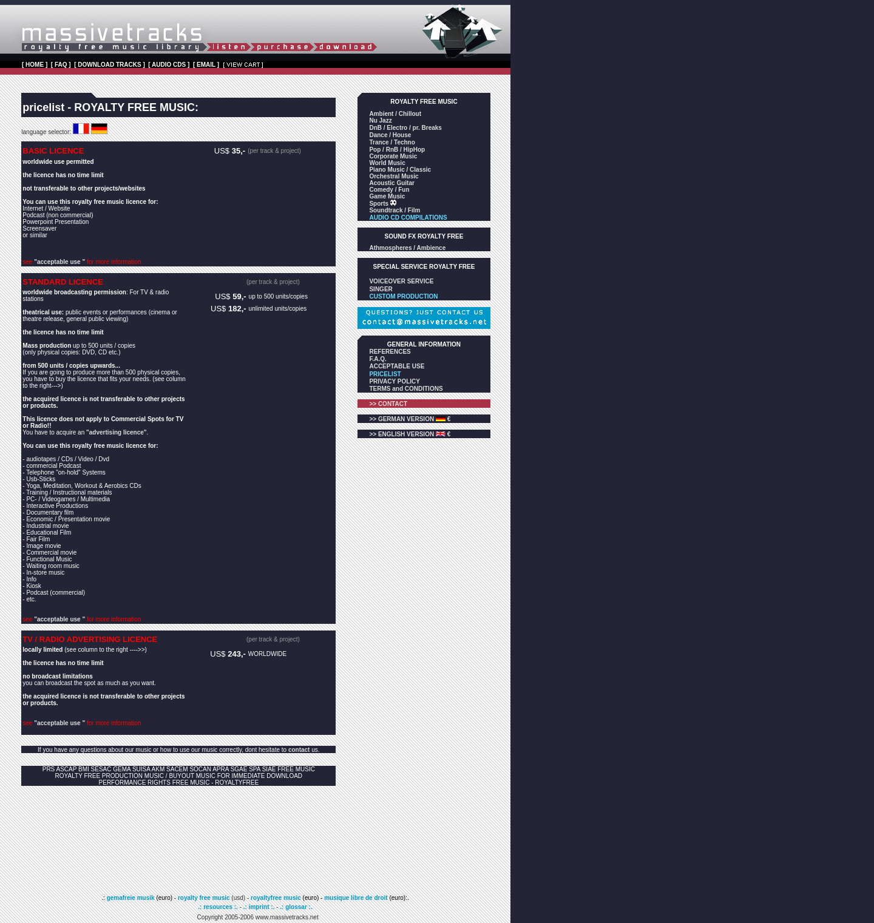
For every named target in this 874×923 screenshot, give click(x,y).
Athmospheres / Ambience (407, 248)
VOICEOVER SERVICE (401, 281)
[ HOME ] (34, 64)
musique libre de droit (356, 897)
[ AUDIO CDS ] (168, 64)
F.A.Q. (377, 359)
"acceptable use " (59, 262)
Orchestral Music (393, 176)
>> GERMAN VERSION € (409, 419)
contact (299, 749)
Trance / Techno (392, 142)
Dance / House (390, 135)
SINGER (380, 289)
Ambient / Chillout (395, 113)
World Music (387, 163)
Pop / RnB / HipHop (397, 149)
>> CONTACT (388, 404)
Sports (379, 203)
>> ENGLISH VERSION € (409, 434)
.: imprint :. (259, 907)
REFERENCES (389, 351)
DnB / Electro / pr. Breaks (405, 127)
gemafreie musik (130, 897)
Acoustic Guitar (391, 183)
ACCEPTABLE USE (396, 366)
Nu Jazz (380, 120)
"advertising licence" (116, 432)
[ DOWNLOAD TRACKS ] (109, 64)
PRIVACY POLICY (394, 381)
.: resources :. (218, 907)
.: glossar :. (296, 907)
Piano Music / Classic (400, 169)
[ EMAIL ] (206, 64)
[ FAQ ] (61, 64)
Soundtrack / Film (394, 210)
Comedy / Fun (389, 189)
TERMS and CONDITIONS (405, 388)
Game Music (387, 196)
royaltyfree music (276, 897)
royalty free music (204, 897)
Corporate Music (393, 156)
